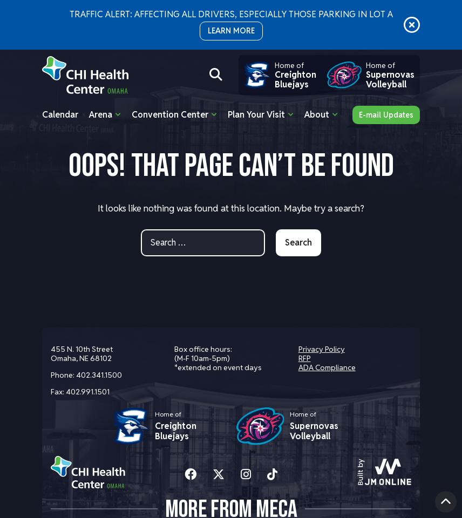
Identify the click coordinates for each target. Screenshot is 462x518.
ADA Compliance (327, 367)
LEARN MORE (231, 31)
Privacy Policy (321, 349)
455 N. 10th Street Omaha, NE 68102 (82, 353)
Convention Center (170, 114)
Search (298, 242)
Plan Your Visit (256, 114)
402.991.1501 (88, 392)
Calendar (60, 114)
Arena (100, 114)
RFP (304, 358)
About (316, 114)
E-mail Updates (386, 115)
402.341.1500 (99, 375)
